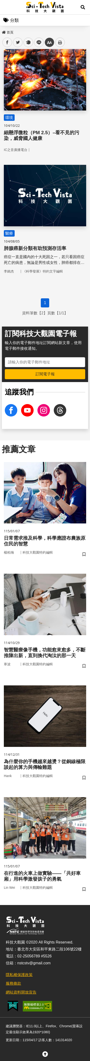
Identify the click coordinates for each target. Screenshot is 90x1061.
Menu (7, 7)
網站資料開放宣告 (21, 992)
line (37, 42)
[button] (83, 7)
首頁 (7, 32)
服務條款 (13, 983)
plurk (28, 42)
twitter (18, 42)
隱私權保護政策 (19, 975)
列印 (60, 42)
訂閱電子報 (45, 374)
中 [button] (49, 42)
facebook (7, 42)
